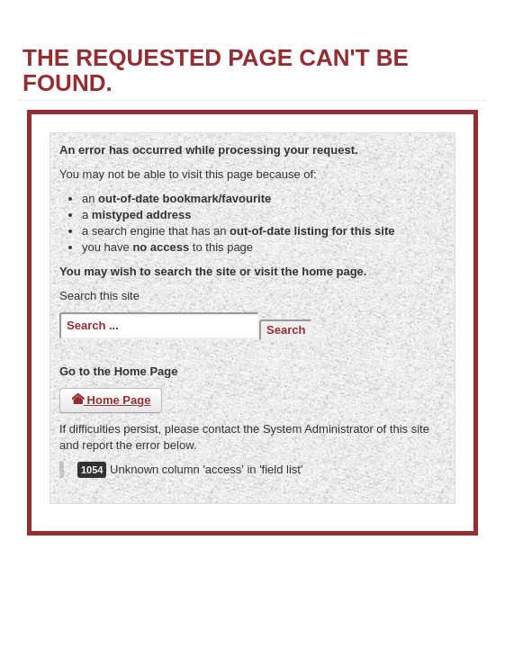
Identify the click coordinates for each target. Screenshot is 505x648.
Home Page (110, 400)
